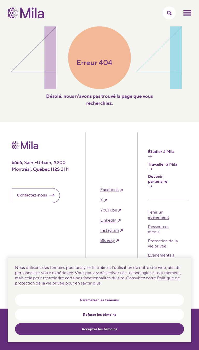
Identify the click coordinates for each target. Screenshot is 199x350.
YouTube (108, 210)
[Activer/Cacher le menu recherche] (169, 12)
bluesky (107, 240)
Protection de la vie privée (163, 243)
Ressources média (158, 229)
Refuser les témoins (99, 314)
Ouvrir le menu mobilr (187, 13)
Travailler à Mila (162, 166)
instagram (109, 230)
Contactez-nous (38, 195)
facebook (109, 189)
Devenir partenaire (157, 180)
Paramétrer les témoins (99, 300)
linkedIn (108, 220)
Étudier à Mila (161, 153)
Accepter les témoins (99, 329)
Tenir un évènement (158, 215)
